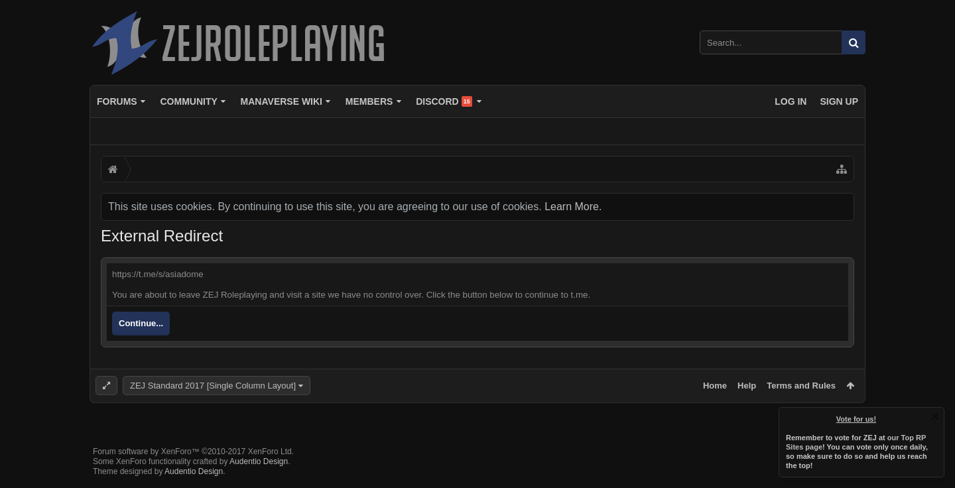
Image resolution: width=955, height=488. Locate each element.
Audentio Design (258, 461)
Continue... (141, 323)
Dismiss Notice (935, 416)
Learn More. (573, 206)
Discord (444, 101)
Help (746, 386)
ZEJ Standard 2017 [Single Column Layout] (213, 386)
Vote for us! (856, 419)
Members (369, 101)
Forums (117, 101)
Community (188, 101)
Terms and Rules (801, 386)
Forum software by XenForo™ (193, 451)
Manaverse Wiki (281, 101)
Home (715, 386)
